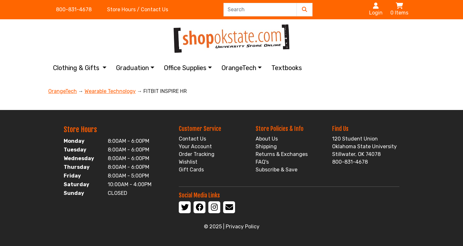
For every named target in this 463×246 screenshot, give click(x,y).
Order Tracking (196, 154)
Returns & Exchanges (282, 154)
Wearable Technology (110, 91)
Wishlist (188, 162)
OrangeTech (239, 68)
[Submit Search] (304, 9)
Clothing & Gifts (77, 68)
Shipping (266, 146)
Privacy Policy (242, 226)
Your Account (195, 146)
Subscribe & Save (276, 170)
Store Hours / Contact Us (137, 9)
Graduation (132, 68)
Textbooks (286, 68)
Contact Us (192, 139)
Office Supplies (185, 68)
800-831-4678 (74, 9)
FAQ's (262, 162)
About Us (267, 139)
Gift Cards (191, 170)
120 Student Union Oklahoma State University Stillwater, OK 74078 (364, 146)
